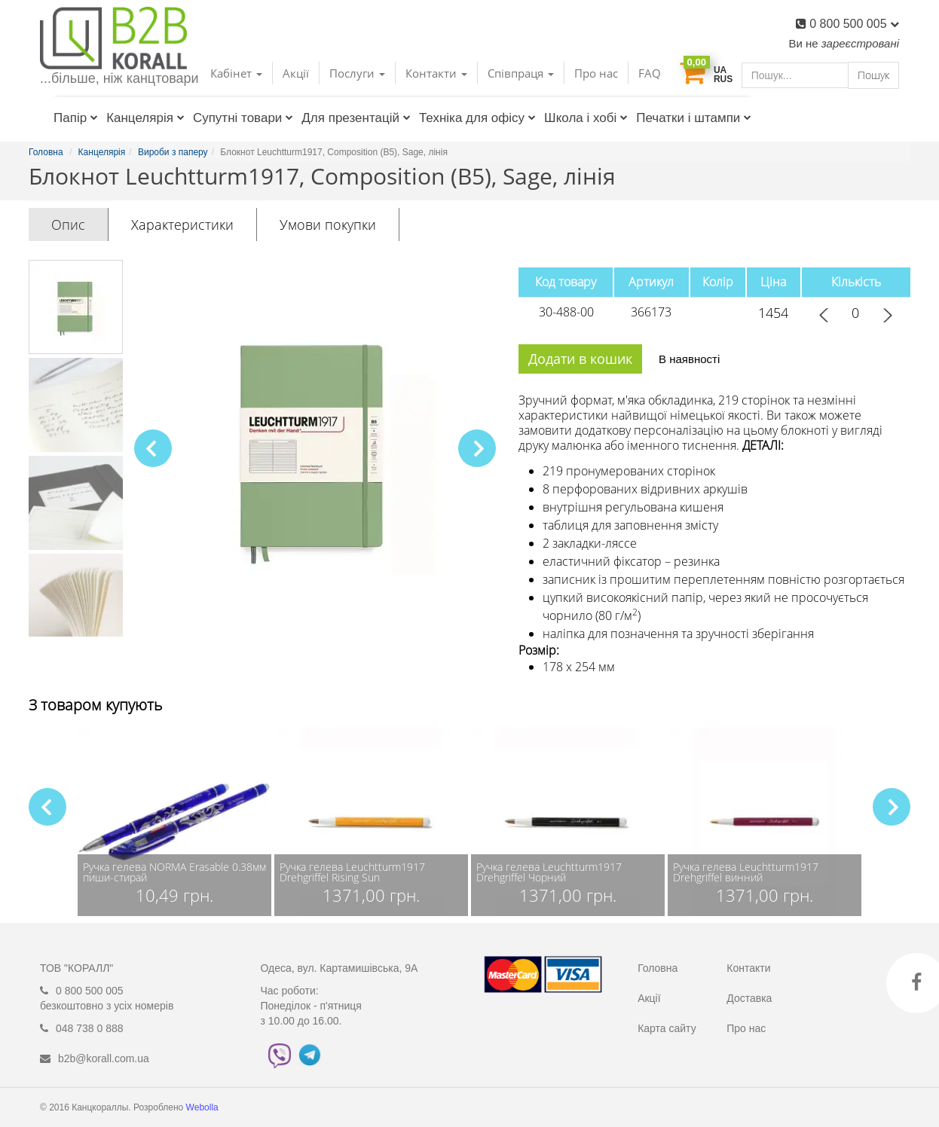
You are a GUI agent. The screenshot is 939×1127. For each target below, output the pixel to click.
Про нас (596, 73)
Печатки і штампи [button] (693, 118)
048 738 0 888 (90, 1028)
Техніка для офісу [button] (477, 118)
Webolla (203, 1107)
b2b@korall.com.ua (103, 1058)
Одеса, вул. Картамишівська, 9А (339, 968)
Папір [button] (76, 118)
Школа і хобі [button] (586, 118)
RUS (723, 79)
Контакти (748, 968)
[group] (174, 822)
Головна (657, 968)
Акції (296, 73)
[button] (477, 448)
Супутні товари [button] (243, 118)
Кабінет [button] (236, 73)
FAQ (649, 73)
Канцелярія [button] (145, 118)
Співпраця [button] (521, 73)
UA (720, 70)
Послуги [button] (357, 73)
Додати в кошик (580, 359)
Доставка (749, 998)
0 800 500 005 (854, 23)
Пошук (873, 75)
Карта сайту (667, 1028)
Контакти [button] (436, 73)
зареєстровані (860, 43)
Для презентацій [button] (356, 118)
